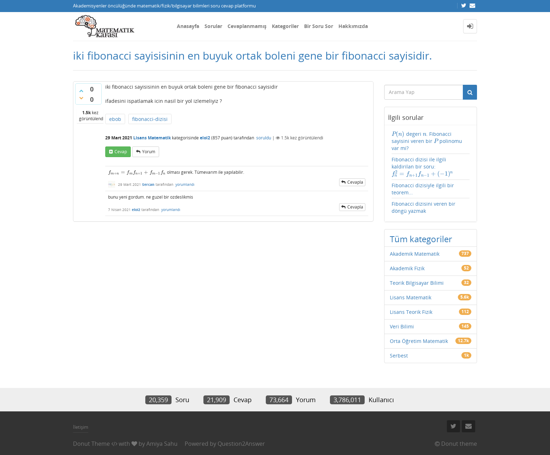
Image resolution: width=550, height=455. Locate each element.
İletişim (80, 427)
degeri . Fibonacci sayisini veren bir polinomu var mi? (427, 141)
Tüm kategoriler (421, 239)
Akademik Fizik (407, 268)
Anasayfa (188, 26)
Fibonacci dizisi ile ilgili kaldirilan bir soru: (423, 166)
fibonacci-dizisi (150, 119)
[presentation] (137, 172)
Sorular (213, 26)
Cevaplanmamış (247, 26)
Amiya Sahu (162, 444)
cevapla (355, 182)
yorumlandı (185, 184)
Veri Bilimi (402, 326)
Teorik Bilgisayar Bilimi (417, 282)
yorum (148, 152)
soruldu (263, 138)
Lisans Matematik (152, 138)
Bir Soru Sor (318, 26)
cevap (120, 152)
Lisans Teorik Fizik (411, 312)
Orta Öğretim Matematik (419, 341)
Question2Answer (241, 444)
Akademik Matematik (414, 253)
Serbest (399, 355)
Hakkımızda (353, 26)
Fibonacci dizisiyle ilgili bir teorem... (423, 189)
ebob (115, 119)
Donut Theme (91, 444)
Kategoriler (285, 26)
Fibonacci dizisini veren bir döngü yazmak (423, 207)
